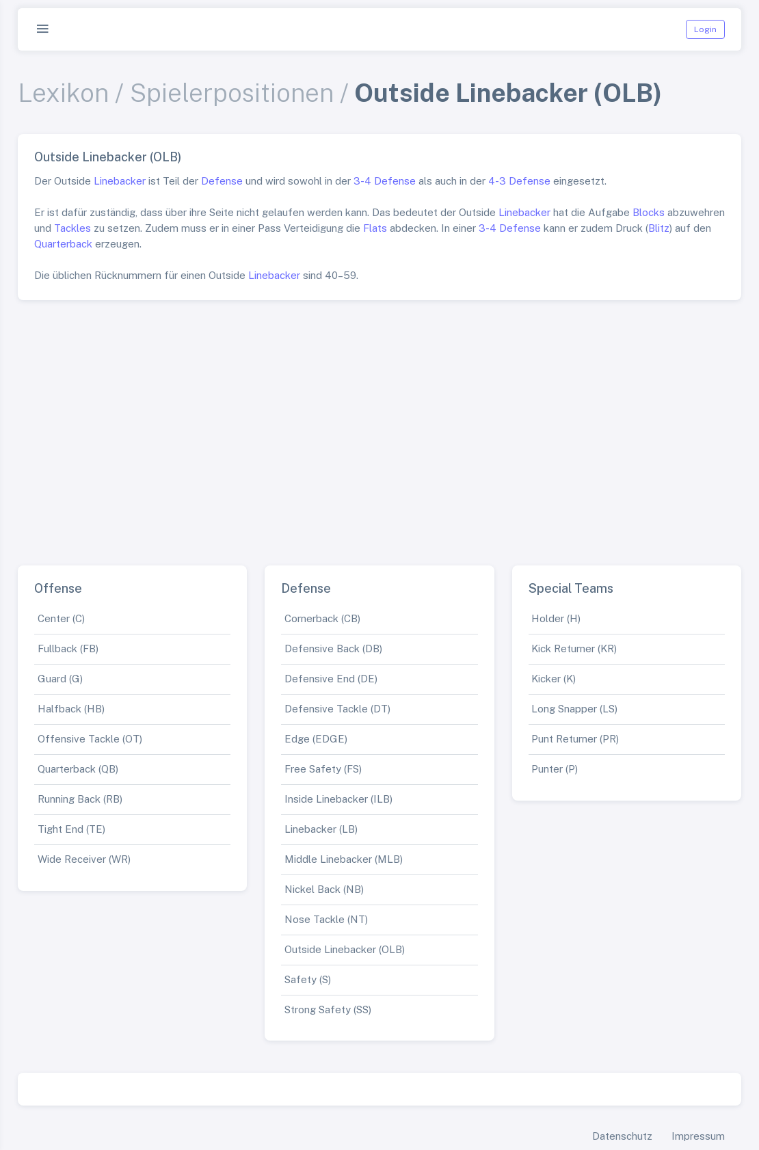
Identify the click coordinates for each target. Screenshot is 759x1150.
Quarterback (63, 244)
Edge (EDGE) (315, 739)
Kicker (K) (553, 678)
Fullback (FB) (68, 648)
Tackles (72, 228)
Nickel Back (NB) (324, 889)
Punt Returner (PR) (575, 739)
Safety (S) (307, 979)
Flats (375, 228)
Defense (222, 181)
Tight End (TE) (71, 829)
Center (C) (61, 618)
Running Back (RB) (80, 799)
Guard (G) (60, 678)
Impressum (698, 1136)
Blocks (648, 212)
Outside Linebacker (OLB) (344, 949)
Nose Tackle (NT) (326, 919)
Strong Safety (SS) (327, 1009)
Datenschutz (622, 1136)
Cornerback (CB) (322, 618)
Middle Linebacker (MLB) (343, 859)
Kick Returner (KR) (574, 648)
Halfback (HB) (71, 708)
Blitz (658, 228)
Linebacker (120, 181)
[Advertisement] (379, 427)
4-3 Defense (519, 181)
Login (705, 29)
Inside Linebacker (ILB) (338, 799)
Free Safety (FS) (323, 769)
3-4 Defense (385, 181)
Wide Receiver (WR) (84, 859)
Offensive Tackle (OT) (90, 739)
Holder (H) (556, 618)
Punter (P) (554, 769)
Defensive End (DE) (330, 678)
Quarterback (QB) (78, 769)
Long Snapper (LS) (574, 708)
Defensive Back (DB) (333, 648)
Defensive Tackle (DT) (337, 708)
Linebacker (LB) (321, 829)
